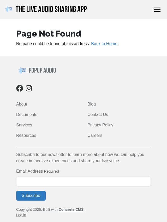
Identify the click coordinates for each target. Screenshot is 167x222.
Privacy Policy (100, 125)
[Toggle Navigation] (157, 9)
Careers (94, 135)
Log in (21, 215)
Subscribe (31, 195)
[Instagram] (29, 89)
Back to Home (104, 44)
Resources (26, 135)
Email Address (29, 171)
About (21, 104)
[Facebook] (19, 89)
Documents (26, 114)
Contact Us (97, 114)
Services (24, 125)
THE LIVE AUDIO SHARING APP (45, 9)
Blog (91, 104)
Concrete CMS (71, 209)
